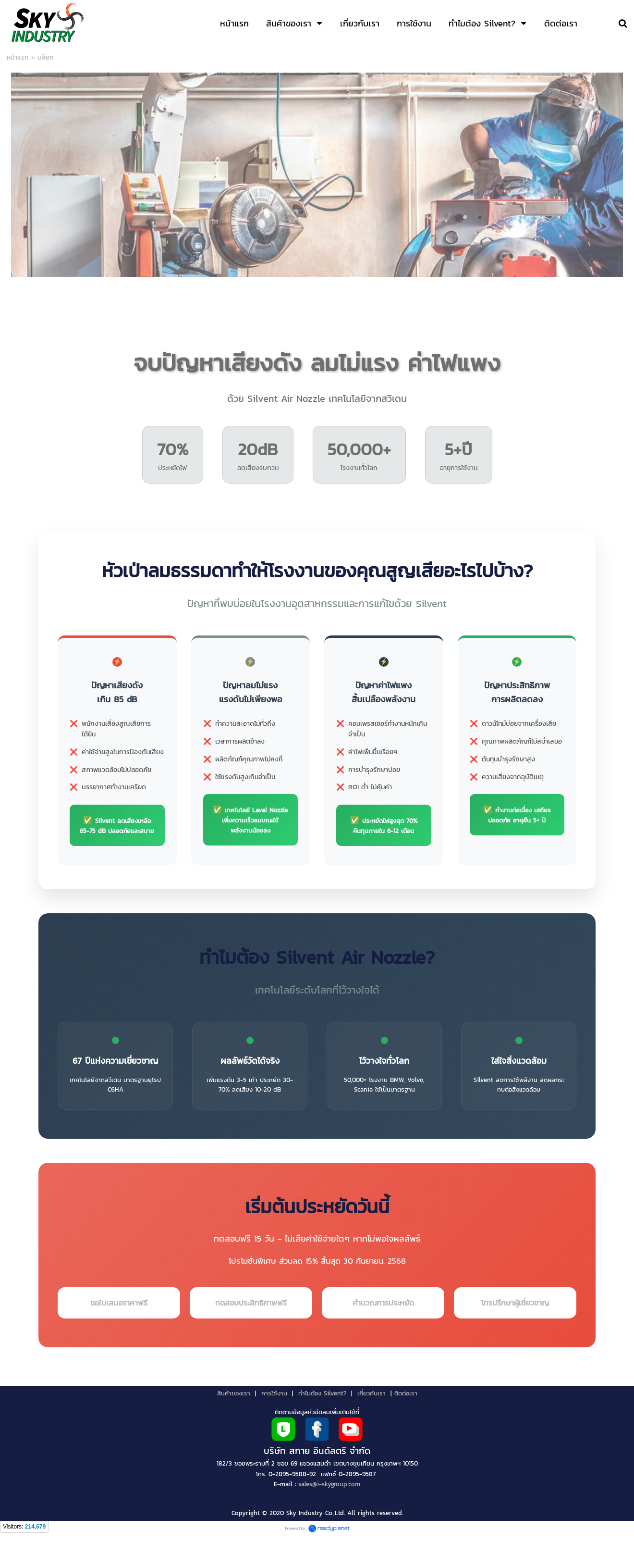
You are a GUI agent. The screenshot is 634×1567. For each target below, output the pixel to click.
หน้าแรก (18, 57)
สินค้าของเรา (233, 1424)
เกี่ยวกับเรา (371, 1424)
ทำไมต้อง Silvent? (322, 1424)
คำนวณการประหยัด (383, 1333)
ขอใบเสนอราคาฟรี (119, 1333)
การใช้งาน (274, 1424)
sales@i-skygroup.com (329, 1515)
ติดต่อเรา (405, 1424)
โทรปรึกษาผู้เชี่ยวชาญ (515, 1333)
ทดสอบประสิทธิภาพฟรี (251, 1333)
